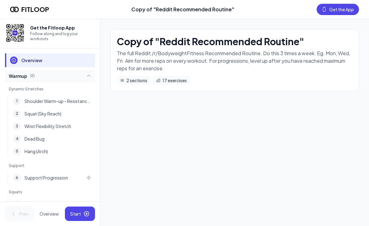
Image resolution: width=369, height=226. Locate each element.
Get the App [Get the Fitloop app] (338, 9)
